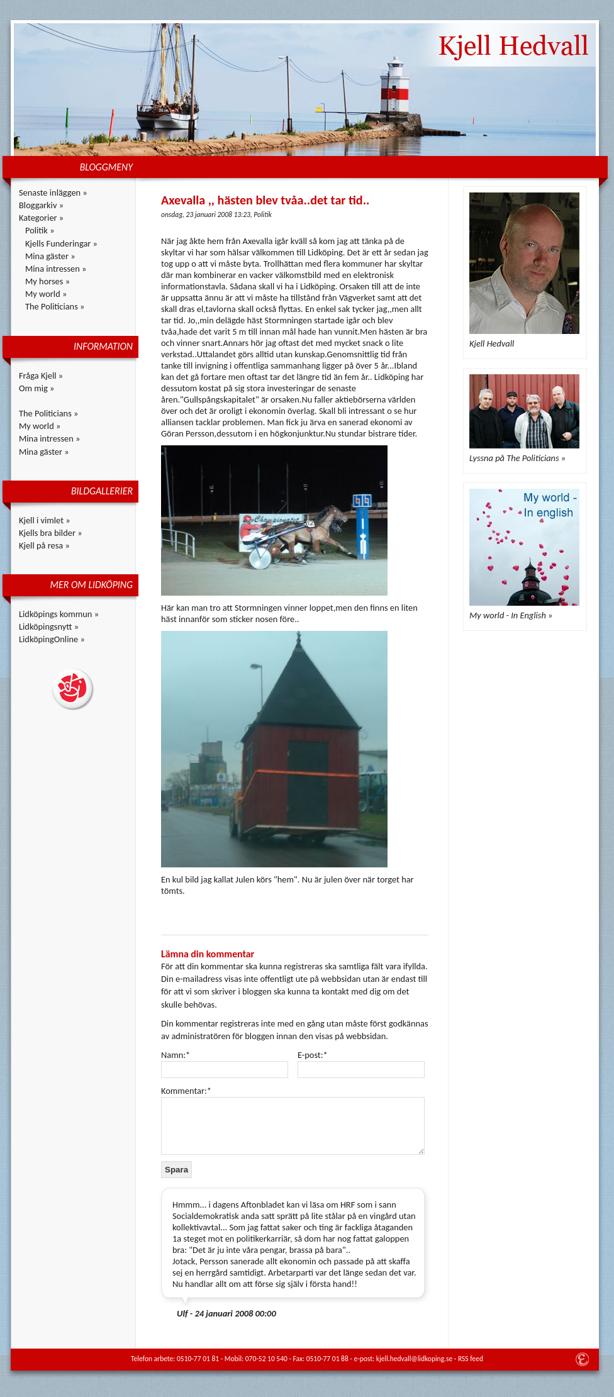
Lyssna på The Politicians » (517, 458)
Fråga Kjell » (41, 375)
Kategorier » (41, 217)
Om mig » (36, 388)
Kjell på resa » (44, 545)
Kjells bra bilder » (50, 532)
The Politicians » (54, 306)
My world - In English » (510, 615)
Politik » (40, 230)
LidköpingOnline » (52, 639)
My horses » (47, 281)
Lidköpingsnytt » (49, 626)
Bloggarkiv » (41, 205)
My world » (46, 293)
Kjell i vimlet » (44, 520)
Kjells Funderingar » (61, 243)
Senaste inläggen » (53, 192)
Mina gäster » (50, 256)
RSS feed (470, 1358)
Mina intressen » (55, 268)
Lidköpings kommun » (59, 614)
